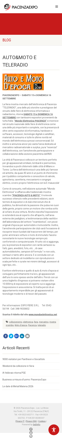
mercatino (43, 322)
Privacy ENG (31, 421)
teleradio (42, 325)
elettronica (28, 322)
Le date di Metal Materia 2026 (17, 386)
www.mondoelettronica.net (43, 314)
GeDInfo (36, 424)
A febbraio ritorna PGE (14, 372)
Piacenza (32, 325)
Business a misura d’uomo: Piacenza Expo (24, 379)
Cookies (42, 421)
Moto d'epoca (21, 325)
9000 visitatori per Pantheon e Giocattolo (23, 359)
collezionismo (15, 322)
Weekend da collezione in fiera (18, 366)
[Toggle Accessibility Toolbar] (54, 430)
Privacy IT (20, 421)
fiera (36, 322)
